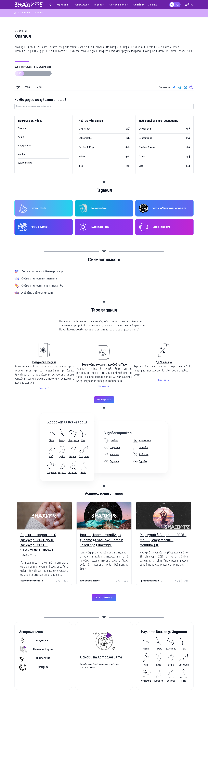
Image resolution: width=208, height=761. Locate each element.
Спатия (22, 128)
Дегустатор (25, 162)
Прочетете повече (31, 580)
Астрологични (31, 632)
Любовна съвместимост (37, 292)
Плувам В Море (86, 147)
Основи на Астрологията (101, 657)
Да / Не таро (164, 362)
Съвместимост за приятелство (42, 285)
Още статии (104, 598)
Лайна (21, 137)
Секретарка (85, 138)
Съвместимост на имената (39, 278)
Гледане (44, 388)
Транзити (34, 667)
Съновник (21, 30)
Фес (81, 165)
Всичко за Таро (104, 399)
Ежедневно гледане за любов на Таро (104, 364)
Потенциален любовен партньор (42, 271)
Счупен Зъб (85, 128)
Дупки (21, 154)
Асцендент (34, 640)
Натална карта (36, 649)
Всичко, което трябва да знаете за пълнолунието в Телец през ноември (101, 540)
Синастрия (34, 658)
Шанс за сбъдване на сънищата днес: (33, 72)
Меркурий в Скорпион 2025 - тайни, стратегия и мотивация (163, 540)
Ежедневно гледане (44, 362)
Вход (189, 4)
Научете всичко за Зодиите (164, 632)
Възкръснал (24, 145)
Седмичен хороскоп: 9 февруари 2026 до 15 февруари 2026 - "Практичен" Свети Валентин (38, 545)
